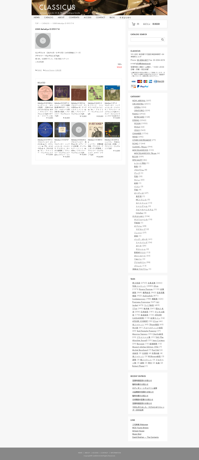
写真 (136, 176)
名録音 (135, 353)
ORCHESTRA (138, 104)
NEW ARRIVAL (138, 101)
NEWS (37, 17)
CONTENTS (74, 17)
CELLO (137, 130)
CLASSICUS (59, 7)
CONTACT (100, 17)
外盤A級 (155, 353)
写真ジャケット (139, 286)
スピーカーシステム (145, 209)
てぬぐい (138, 259)
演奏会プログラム (140, 269)
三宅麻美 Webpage (140, 425)
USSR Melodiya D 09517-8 (63, 23)
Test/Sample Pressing (146, 331)
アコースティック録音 (153, 328)
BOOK (135, 156)
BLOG (112, 17)
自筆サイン (155, 318)
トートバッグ (142, 242)
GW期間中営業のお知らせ (142, 400)
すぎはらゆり (125, 17)
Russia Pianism (49, 70)
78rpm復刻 (154, 324)
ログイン (146, 24)
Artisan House (138, 431)
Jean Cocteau (158, 340)
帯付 (150, 363)
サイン (137, 180)
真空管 (139, 196)
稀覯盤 (155, 299)
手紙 (136, 190)
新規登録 (156, 24)
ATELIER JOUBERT (140, 321)
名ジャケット (138, 324)
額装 (136, 166)
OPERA (137, 107)
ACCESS (87, 17)
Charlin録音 (158, 334)
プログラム (139, 170)
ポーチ (139, 246)
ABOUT (61, 17)
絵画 (136, 183)
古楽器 (145, 353)
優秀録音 (147, 292)
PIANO (39, 70)
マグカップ (141, 229)
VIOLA (137, 127)
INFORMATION (116, 453)
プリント (138, 266)
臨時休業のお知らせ (140, 384)
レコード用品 (140, 163)
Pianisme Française (141, 302)
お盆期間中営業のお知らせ (143, 392)
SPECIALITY (137, 160)
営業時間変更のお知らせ (142, 381)
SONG (135, 143)
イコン (137, 186)
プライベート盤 (144, 337)
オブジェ (138, 226)
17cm (134, 308)
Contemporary (139, 299)
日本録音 (144, 312)
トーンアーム (142, 206)
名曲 (158, 363)
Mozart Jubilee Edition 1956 (145, 347)
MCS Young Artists (140, 428)
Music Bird (136, 434)
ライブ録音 (149, 305)
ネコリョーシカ (141, 219)
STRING (135, 120)
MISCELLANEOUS (140, 150)
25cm (156, 286)
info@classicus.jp (143, 64)
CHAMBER (137, 133)
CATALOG (48, 17)
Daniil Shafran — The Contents (145, 437)
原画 (136, 236)
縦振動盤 (153, 344)
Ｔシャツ (138, 233)
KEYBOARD (139, 117)
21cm (155, 321)
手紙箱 (137, 223)
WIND (135, 137)
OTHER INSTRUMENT (141, 140)
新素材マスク (140, 252)
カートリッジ (142, 203)
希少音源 (136, 283)
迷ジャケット (138, 356)
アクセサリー (140, 262)
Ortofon (139, 213)
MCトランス (141, 200)
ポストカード (140, 256)
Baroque (140, 344)
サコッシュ (141, 249)
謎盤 (134, 360)
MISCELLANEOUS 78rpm (145, 153)
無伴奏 (146, 308)
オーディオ (139, 193)
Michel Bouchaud (140, 350)
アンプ (137, 173)
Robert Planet (138, 366)
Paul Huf (155, 350)
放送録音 (144, 315)
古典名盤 (58, 70)
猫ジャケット (146, 360)
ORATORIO (139, 110)
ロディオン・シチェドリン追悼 (144, 388)
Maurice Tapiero (139, 334)
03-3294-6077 (143, 60)
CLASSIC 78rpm (139, 147)
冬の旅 (135, 328)
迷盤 (142, 363)
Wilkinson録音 (154, 356)
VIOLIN (137, 123)
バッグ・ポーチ (141, 239)
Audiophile (148, 296)
